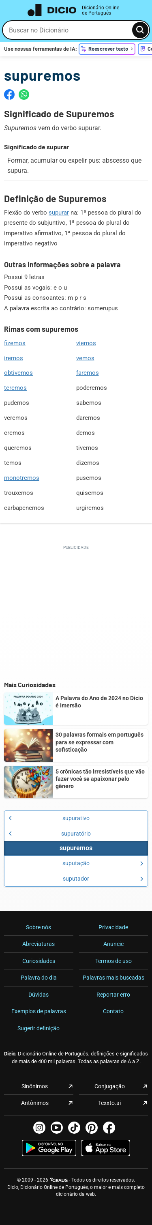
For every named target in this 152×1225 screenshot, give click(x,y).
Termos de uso (113, 961)
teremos (15, 387)
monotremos (21, 477)
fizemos (15, 343)
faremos (87, 372)
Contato (113, 1011)
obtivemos (18, 372)
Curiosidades (38, 961)
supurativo (49, 818)
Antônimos (35, 1103)
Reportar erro (113, 994)
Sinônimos (34, 1086)
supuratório (50, 833)
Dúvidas (38, 994)
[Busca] (140, 30)
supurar (59, 212)
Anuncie (113, 944)
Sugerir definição (38, 1028)
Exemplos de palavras (38, 1011)
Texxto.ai (109, 1103)
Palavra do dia (39, 977)
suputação (102, 863)
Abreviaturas (38, 944)
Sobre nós (38, 927)
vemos (85, 358)
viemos (86, 343)
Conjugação (109, 1086)
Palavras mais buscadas (113, 977)
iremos (13, 358)
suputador (103, 878)
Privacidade (113, 927)
